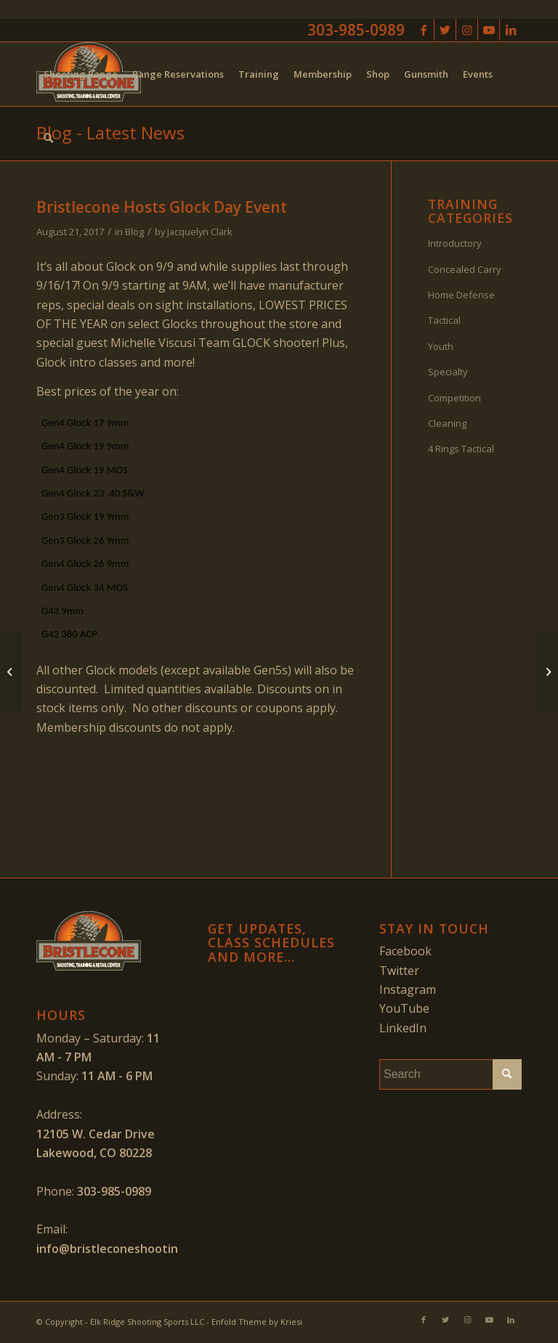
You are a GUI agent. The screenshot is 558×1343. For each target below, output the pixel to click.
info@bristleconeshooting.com (123, 1249)
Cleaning (447, 423)
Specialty (448, 371)
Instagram (407, 989)
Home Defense (461, 294)
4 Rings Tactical (461, 448)
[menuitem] (80, 74)
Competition (454, 397)
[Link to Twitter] (445, 30)
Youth (440, 346)
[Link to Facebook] (423, 30)
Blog (134, 231)
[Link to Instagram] (466, 30)
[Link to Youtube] (488, 30)
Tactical (444, 320)
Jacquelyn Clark (199, 231)
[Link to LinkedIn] (511, 30)
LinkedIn (402, 1028)
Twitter (399, 971)
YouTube (404, 1008)
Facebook (405, 951)
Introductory (455, 243)
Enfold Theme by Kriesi (256, 1321)
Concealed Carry (464, 269)
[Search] (48, 138)
